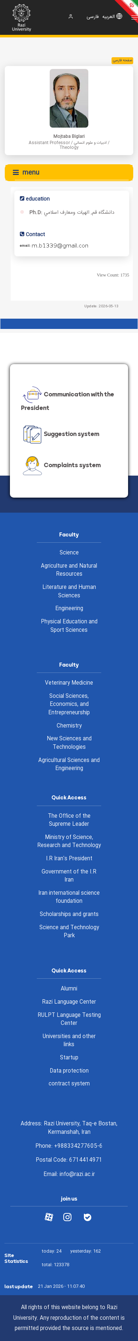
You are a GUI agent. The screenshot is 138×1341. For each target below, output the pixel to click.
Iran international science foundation (69, 897)
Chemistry (69, 726)
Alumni (69, 989)
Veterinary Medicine (69, 683)
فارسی (92, 17)
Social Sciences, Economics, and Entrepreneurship (69, 704)
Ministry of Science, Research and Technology (69, 841)
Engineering (69, 609)
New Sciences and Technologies (69, 743)
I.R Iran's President (69, 859)
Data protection (69, 1071)
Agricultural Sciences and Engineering (69, 764)
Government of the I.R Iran (69, 876)
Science (69, 553)
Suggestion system (60, 434)
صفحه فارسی (122, 60)
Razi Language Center (69, 1002)
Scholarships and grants (69, 915)
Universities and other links (69, 1041)
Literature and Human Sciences (69, 591)
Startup (69, 1058)
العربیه (108, 17)
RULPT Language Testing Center (69, 1019)
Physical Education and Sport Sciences (69, 626)
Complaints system (61, 465)
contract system (69, 1084)
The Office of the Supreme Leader (69, 820)
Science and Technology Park (69, 932)
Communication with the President (67, 399)
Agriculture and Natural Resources (69, 570)
